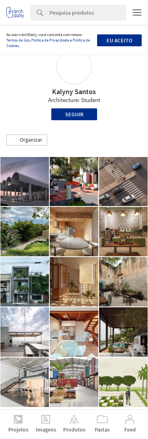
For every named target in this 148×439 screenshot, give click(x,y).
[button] (26, 140)
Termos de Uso (18, 40)
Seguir (74, 114)
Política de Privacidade (50, 40)
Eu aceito (119, 40)
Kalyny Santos (74, 91)
